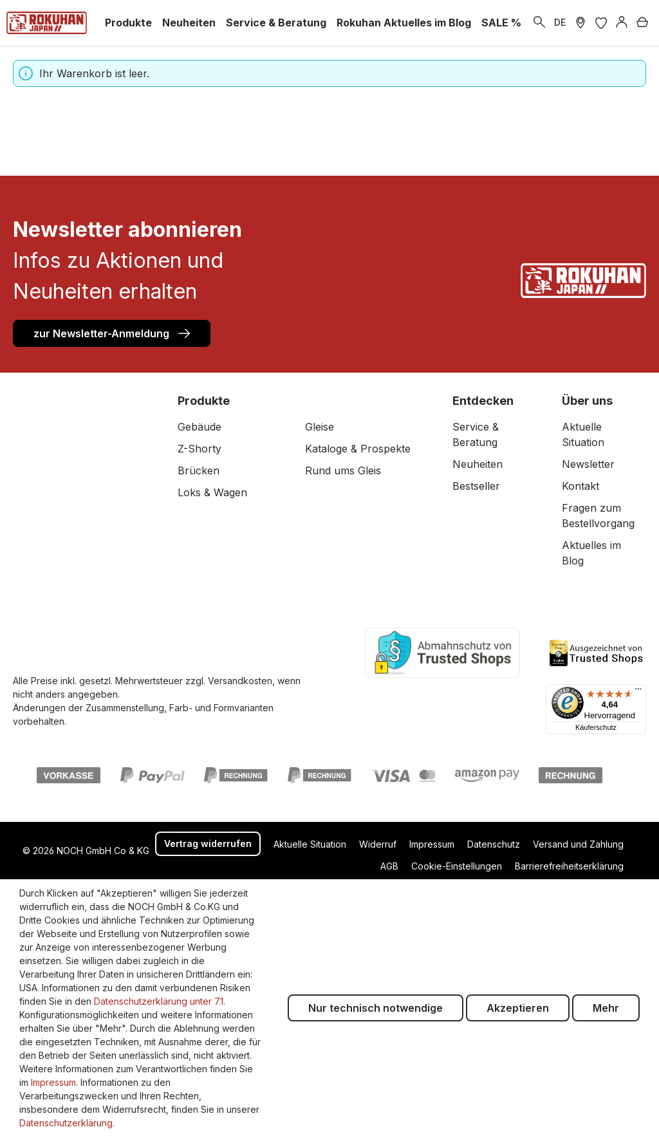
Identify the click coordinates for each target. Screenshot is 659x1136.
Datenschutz (493, 844)
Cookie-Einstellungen (456, 866)
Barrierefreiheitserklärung (569, 866)
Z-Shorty (199, 448)
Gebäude (199, 426)
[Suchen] (539, 22)
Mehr (606, 1007)
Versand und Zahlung (578, 844)
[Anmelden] (621, 22)
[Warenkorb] (642, 22)
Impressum (431, 844)
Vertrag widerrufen (208, 843)
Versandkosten (240, 680)
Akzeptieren (518, 1007)
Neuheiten (477, 464)
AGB (389, 866)
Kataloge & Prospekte (358, 448)
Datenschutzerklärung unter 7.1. (159, 1001)
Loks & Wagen (212, 492)
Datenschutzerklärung (66, 1122)
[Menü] (638, 692)
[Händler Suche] (580, 22)
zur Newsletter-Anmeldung (111, 333)
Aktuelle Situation (310, 844)
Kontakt (580, 486)
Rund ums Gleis (343, 470)
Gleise (319, 426)
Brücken (198, 470)
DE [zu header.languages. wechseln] (560, 22)
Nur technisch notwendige (375, 1007)
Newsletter (588, 464)
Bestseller (476, 486)
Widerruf (377, 844)
